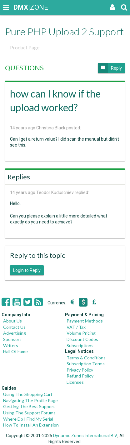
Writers (10, 345)
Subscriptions (80, 345)
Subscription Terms (86, 363)
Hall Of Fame (15, 351)
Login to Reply (27, 270)
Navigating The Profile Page (30, 400)
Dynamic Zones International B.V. (85, 435)
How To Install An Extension (31, 425)
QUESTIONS (24, 67)
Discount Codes (82, 339)
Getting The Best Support (29, 406)
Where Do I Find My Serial (28, 419)
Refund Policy (80, 375)
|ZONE (19, 7)
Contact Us (14, 327)
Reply (110, 68)
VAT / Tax (76, 327)
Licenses (75, 382)
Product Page (24, 47)
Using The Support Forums (29, 412)
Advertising (14, 333)
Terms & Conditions (86, 357)
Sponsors (12, 339)
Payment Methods (85, 320)
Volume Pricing (81, 333)
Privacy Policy (80, 369)
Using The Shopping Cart (27, 394)
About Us (12, 320)
